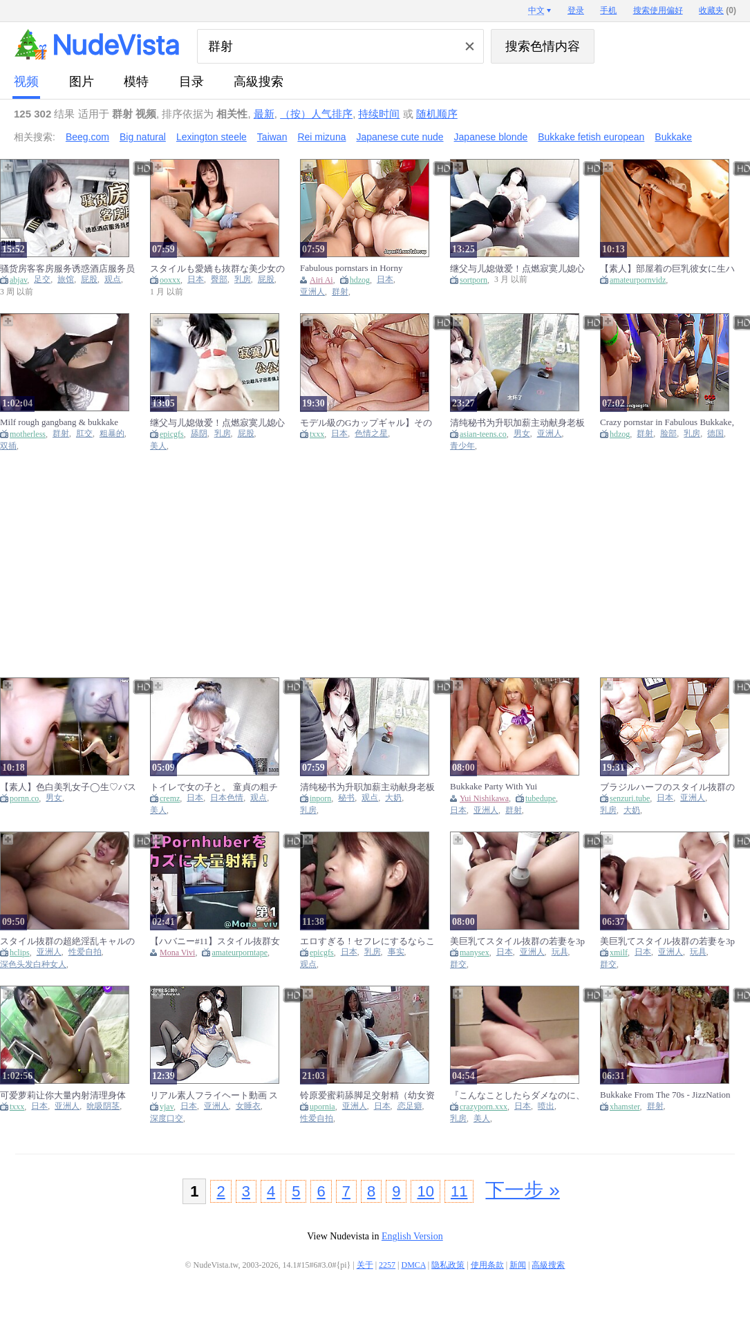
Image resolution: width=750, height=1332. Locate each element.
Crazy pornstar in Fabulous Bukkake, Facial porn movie (667, 422)
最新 (264, 114)
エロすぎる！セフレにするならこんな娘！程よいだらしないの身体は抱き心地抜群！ (367, 941)
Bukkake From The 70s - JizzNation (665, 1094)
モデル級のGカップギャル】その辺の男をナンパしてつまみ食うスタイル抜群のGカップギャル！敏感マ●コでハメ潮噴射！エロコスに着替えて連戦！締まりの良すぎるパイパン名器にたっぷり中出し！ (367, 423)
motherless (28, 434)
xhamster (625, 1106)
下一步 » (522, 1190)
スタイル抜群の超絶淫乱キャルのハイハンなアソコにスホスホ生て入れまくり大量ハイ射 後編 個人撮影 (67, 941)
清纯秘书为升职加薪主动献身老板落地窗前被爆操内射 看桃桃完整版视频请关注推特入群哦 (367, 787)
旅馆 (65, 279)
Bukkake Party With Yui (493, 786)
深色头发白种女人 (33, 964)
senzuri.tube (630, 798)
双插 (8, 446)
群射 (340, 292)
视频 (26, 81)
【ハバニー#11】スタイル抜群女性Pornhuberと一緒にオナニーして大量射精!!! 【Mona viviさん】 (215, 941)
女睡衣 (248, 1106)
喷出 (546, 1106)
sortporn (473, 280)
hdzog (360, 280)
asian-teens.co (483, 434)
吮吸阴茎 (103, 1106)
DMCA (414, 1265)
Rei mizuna (321, 136)
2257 (387, 1265)
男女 (522, 433)
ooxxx (170, 280)
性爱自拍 (85, 952)
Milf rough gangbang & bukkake (59, 422)
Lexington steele (211, 136)
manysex (474, 952)
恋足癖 (409, 1106)
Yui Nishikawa (484, 798)
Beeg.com (87, 136)
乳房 (242, 279)
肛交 (84, 433)
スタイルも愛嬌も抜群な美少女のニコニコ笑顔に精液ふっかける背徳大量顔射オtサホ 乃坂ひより (217, 268)
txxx (317, 434)
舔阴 (199, 433)
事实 (396, 952)
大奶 (393, 798)
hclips (20, 952)
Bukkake (673, 136)
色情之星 (371, 433)
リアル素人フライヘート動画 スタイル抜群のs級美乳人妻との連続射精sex (214, 1095)
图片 (81, 81)
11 (459, 1191)
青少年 (462, 446)
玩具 (560, 952)
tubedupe (540, 798)
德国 (715, 433)
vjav (167, 1106)
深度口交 (166, 1118)
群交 (458, 964)
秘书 (346, 798)
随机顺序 (437, 114)
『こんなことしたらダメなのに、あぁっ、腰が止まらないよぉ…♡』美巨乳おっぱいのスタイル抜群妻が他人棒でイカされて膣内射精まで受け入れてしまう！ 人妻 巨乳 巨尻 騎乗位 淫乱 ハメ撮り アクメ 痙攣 (517, 1095)
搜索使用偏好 (658, 10)
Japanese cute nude (399, 136)
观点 (112, 279)
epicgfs (172, 434)
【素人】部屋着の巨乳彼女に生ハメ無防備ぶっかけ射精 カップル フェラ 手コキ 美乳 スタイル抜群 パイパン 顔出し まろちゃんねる (667, 268)
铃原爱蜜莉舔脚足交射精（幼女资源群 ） (367, 1095)
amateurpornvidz (638, 280)
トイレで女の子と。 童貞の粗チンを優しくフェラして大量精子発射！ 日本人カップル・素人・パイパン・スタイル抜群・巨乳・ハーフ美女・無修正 (217, 787)
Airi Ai (321, 280)
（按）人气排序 (316, 114)
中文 (536, 10)
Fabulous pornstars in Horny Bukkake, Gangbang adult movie (359, 268)
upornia (322, 1106)
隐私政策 (448, 1265)
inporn (320, 798)
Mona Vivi (177, 952)
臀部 (219, 279)
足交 (42, 279)
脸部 (668, 433)
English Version (412, 1236)
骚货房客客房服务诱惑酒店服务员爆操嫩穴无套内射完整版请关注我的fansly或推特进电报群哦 (67, 268)
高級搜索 (258, 81)
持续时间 (379, 114)
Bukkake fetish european (591, 136)
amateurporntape (240, 952)
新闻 (517, 1265)
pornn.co (24, 798)
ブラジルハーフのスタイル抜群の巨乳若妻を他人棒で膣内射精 (667, 787)
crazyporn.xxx (483, 1106)
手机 (608, 10)
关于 (365, 1265)
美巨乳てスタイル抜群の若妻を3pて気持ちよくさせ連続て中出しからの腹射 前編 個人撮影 (517, 941)
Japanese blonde (491, 136)
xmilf (619, 952)
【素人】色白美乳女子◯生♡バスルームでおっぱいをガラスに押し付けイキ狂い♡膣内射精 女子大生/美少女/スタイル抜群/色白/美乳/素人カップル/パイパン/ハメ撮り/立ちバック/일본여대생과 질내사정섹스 (68, 787)
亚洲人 (312, 292)
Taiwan (272, 136)
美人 (158, 446)
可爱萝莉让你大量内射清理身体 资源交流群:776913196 (63, 1095)
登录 (576, 10)
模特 (136, 81)
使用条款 (487, 1265)
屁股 (89, 279)
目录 (191, 81)
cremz (170, 798)
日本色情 (226, 798)
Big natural (143, 136)
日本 (195, 279)
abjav (18, 280)
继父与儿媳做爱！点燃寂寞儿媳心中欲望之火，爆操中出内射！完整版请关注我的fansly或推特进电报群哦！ (517, 268)
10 (425, 1191)
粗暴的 (112, 433)
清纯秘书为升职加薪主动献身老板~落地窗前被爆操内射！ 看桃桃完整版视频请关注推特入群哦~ (517, 423)
